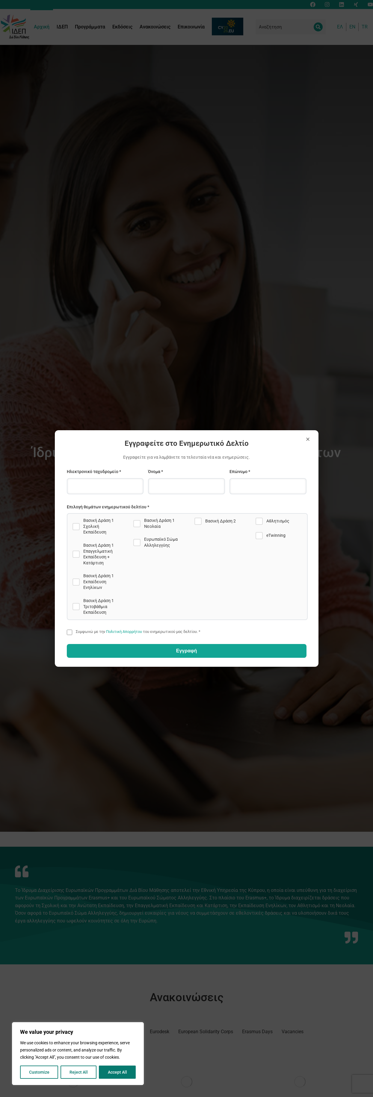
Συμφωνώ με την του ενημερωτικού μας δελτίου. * (138, 631)
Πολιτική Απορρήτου (124, 631)
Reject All (79, 1072)
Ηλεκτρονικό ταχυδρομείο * (94, 471)
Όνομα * (155, 471)
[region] (78, 1053)
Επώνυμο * (239, 471)
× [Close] (308, 439)
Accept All (117, 1072)
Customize (39, 1072)
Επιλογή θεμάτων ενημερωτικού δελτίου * (108, 506)
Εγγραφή (186, 650)
